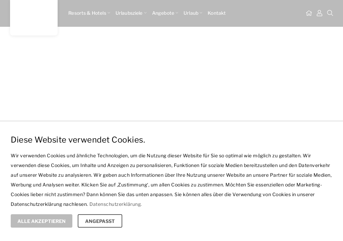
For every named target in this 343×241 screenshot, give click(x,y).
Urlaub (193, 13)
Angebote (165, 13)
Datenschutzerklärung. (115, 204)
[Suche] (330, 13)
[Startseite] (309, 13)
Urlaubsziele (131, 13)
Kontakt (217, 13)
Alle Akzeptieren (41, 221)
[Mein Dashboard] (319, 13)
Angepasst (100, 221)
